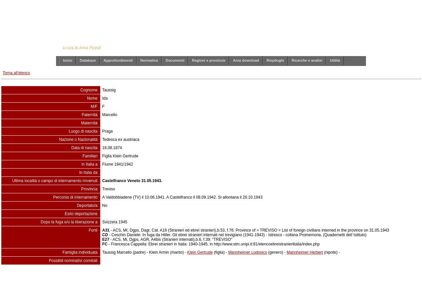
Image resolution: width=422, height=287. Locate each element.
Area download (246, 60)
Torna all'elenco (16, 73)
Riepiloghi (275, 60)
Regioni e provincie (208, 60)
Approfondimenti (118, 60)
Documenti (175, 60)
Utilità (335, 60)
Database (88, 60)
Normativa (149, 60)
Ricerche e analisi (307, 60)
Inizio (67, 60)
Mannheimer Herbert (305, 252)
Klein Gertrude (200, 252)
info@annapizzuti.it (224, 278)
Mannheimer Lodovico (247, 252)
